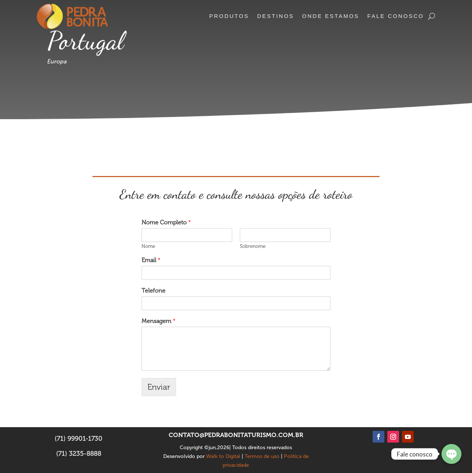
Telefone (153, 290)
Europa (57, 61)
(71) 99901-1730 (78, 438)
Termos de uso (262, 456)
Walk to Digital (223, 456)
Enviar (158, 387)
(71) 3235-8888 (78, 454)
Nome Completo (166, 222)
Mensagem (159, 321)
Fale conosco (395, 16)
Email (151, 260)
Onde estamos (330, 16)
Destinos (275, 16)
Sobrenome (253, 246)
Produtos (229, 16)
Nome (148, 246)
